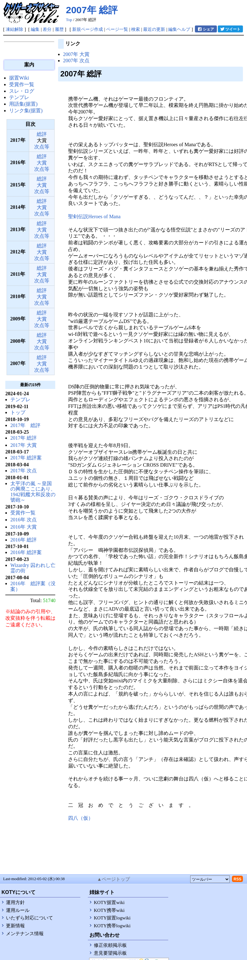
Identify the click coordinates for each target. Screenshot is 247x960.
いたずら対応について (29, 917)
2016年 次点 (23, 519)
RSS (237, 879)
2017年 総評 (25, 425)
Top (69, 20)
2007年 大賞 (76, 54)
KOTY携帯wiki (109, 910)
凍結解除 (14, 29)
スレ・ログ (21, 91)
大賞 (42, 162)
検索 (135, 29)
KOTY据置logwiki (112, 917)
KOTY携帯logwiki (112, 925)
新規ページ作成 (87, 29)
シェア (205, 29)
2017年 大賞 (23, 445)
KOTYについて (18, 892)
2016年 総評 (23, 539)
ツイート (230, 29)
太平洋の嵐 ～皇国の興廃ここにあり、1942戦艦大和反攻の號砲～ (33, 492)
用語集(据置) (23, 104)
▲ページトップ (113, 879)
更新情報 (15, 925)
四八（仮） (80, 818)
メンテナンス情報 (25, 933)
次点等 (41, 146)
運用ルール (18, 910)
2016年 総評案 (26, 552)
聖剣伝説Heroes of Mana (94, 216)
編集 (35, 29)
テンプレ (19, 97)
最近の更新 (154, 29)
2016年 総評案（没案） (33, 586)
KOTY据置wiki (109, 902)
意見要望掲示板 (110, 953)
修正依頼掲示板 (110, 945)
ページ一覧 (117, 29)
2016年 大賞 (23, 527)
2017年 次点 (23, 470)
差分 (47, 29)
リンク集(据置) (26, 110)
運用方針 (15, 902)
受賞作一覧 (21, 84)
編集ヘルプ (179, 29)
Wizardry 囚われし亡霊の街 (33, 568)
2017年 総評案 (26, 457)
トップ (17, 412)
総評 (42, 134)
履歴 (59, 29)
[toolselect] (210, 879)
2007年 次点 (76, 60)
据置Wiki (19, 77)
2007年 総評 (92, 10)
